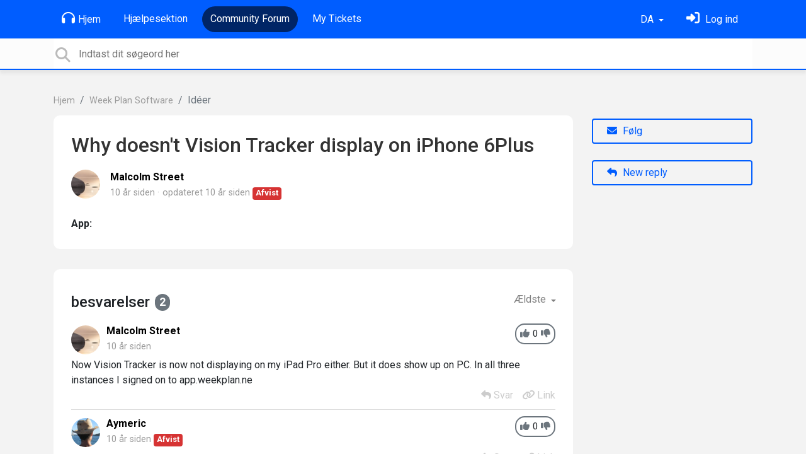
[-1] (545, 334)
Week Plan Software (131, 100)
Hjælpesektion (155, 19)
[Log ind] (712, 19)
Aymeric (126, 423)
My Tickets (336, 19)
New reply (637, 172)
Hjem (81, 18)
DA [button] (648, 19)
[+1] (525, 334)
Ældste (531, 299)
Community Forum (250, 19)
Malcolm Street (147, 177)
